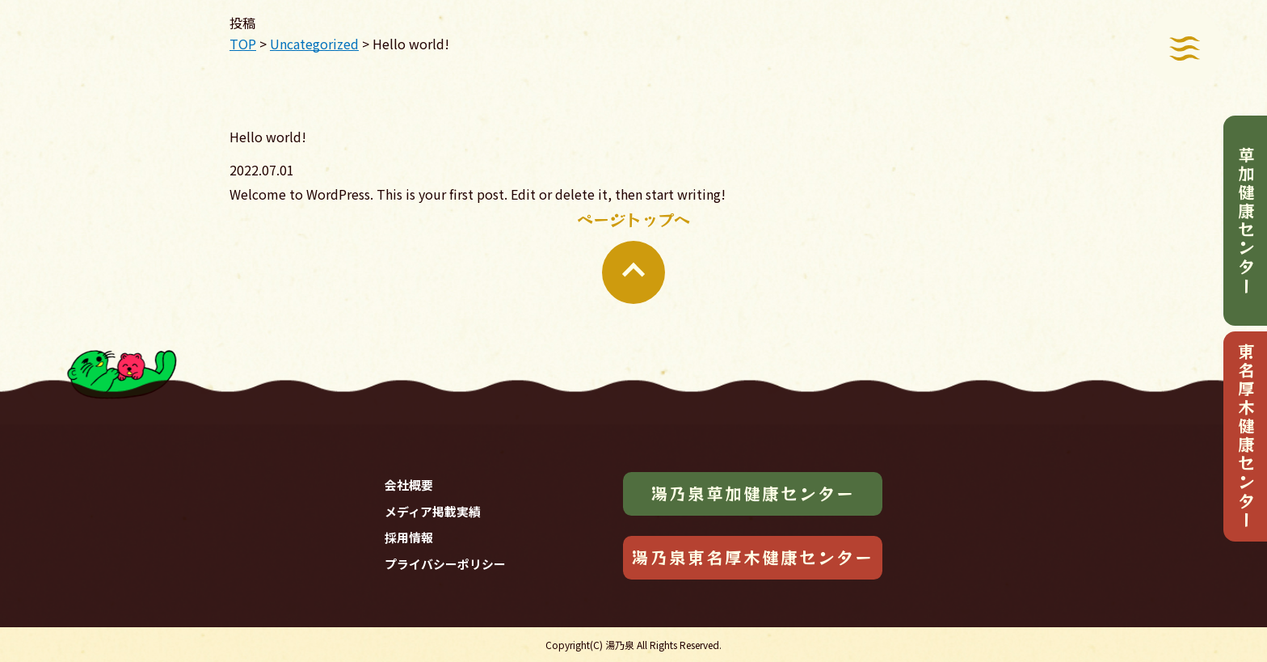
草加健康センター (1246, 221)
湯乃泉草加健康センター (753, 493)
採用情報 (409, 537)
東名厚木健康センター (1246, 436)
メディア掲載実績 (433, 511)
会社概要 (409, 484)
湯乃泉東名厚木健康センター (752, 557)
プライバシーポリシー (445, 563)
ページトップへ (633, 256)
